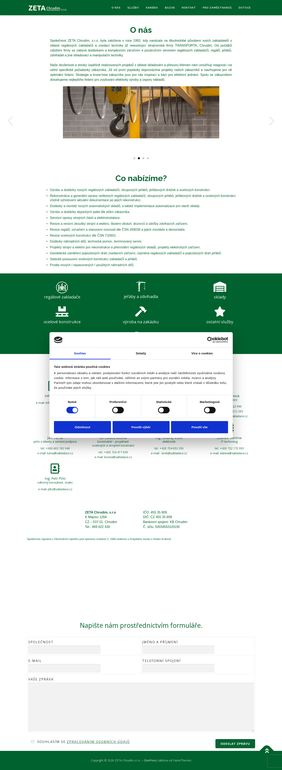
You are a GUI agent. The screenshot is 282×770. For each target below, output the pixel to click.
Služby (133, 7)
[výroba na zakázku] (141, 311)
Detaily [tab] (141, 353)
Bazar (170, 7)
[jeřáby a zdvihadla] (141, 266)
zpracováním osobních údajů (98, 741)
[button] (10, 121)
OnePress (150, 760)
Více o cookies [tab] (202, 353)
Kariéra (152, 7)
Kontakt (189, 7)
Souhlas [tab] (80, 353)
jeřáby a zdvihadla (141, 276)
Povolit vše (199, 427)
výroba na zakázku (141, 321)
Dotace (245, 7)
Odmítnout (82, 427)
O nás (116, 7)
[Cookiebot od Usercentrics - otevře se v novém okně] (210, 340)
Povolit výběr (140, 427)
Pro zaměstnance (217, 7)
